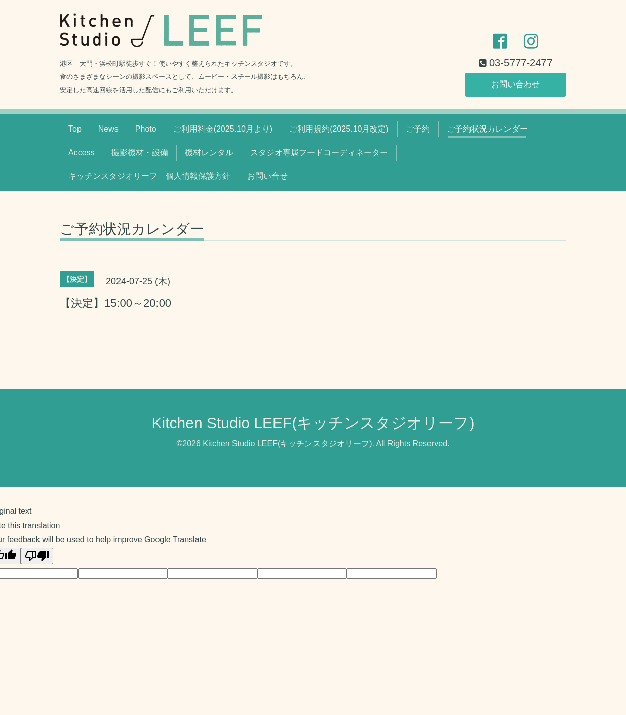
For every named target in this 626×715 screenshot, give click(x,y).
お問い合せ (267, 176)
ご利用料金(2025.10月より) (223, 128)
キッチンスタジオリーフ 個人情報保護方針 (149, 176)
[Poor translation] (37, 556)
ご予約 (418, 128)
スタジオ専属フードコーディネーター (319, 152)
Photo (145, 128)
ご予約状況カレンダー (487, 128)
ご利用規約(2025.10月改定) (339, 128)
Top (75, 128)
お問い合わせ (515, 84)
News (108, 128)
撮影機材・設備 (139, 152)
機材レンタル (209, 152)
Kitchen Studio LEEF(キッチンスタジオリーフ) (313, 422)
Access (81, 152)
